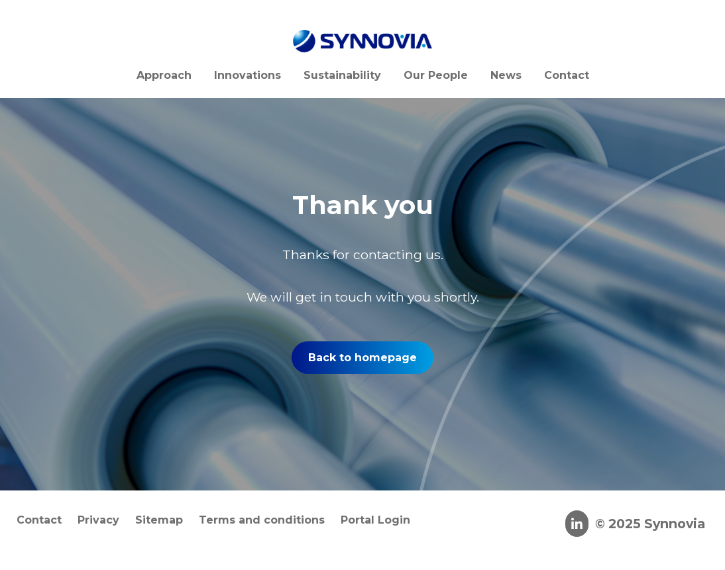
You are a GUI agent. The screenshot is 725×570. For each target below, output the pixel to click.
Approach (164, 75)
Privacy (98, 520)
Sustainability (342, 75)
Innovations (247, 75)
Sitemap (159, 520)
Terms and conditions (262, 520)
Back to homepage (362, 357)
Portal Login (375, 520)
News (506, 75)
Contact (566, 75)
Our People (436, 75)
